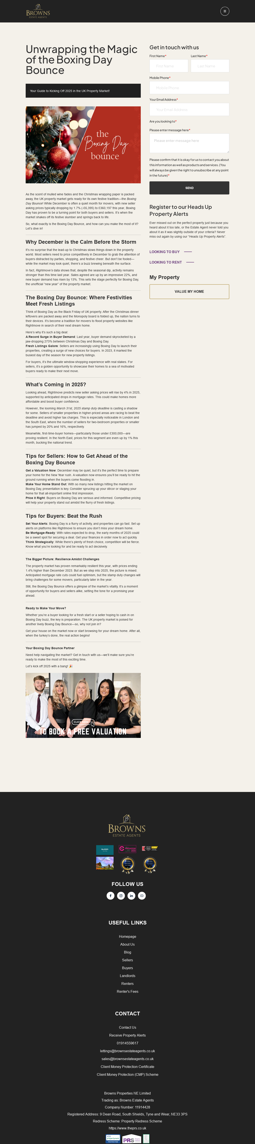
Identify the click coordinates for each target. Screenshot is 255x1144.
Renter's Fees (127, 991)
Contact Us (127, 1027)
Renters (127, 984)
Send (189, 188)
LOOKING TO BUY (164, 252)
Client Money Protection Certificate (127, 1067)
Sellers (127, 960)
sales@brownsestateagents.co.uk (128, 1059)
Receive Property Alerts (127, 1035)
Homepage (127, 936)
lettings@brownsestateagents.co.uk (127, 1051)
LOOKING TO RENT (165, 262)
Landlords (127, 976)
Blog (127, 952)
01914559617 (127, 1043)
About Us (127, 944)
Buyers (127, 968)
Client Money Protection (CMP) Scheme (127, 1074)
